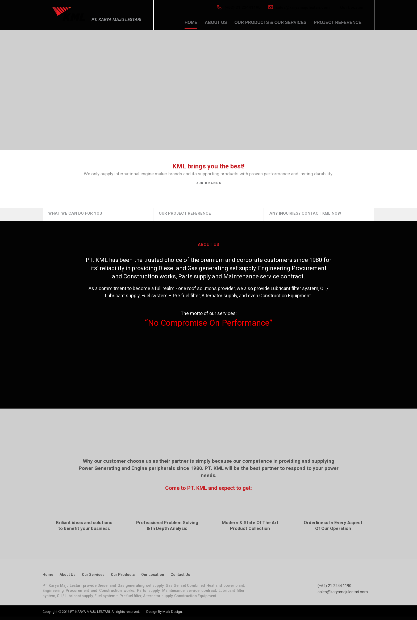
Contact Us (180, 574)
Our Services (93, 574)
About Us (68, 574)
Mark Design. (172, 612)
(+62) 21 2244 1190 (334, 585)
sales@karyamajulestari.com (299, 7)
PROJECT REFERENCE (337, 22)
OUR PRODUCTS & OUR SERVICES (270, 22)
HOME (191, 22)
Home (48, 574)
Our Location (352, 7)
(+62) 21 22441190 (239, 7)
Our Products (123, 574)
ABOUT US (216, 22)
